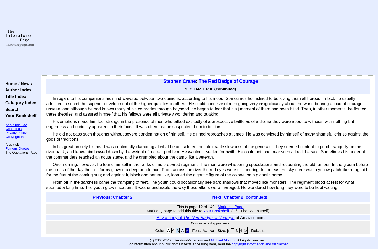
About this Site (16, 125)
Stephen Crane (179, 81)
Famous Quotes (17, 148)
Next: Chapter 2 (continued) (239, 197)
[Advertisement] (207, 38)
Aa (205, 231)
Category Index (19, 102)
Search (11, 109)
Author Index (17, 90)
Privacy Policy (16, 133)
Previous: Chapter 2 (112, 197)
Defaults (258, 231)
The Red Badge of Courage (228, 81)
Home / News (17, 83)
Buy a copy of (195, 217)
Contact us (14, 129)
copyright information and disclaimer (260, 244)
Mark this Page (231, 207)
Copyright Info (16, 137)
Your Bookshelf (19, 115)
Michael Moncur (223, 240)
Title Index (14, 96)
